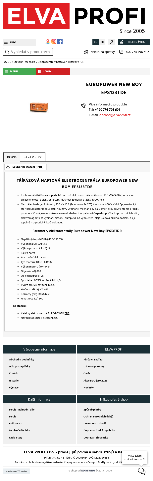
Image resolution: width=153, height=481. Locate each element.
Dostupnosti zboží (94, 423)
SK (102, 42)
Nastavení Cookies (16, 471)
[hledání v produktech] (31, 51)
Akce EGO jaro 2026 (95, 380)
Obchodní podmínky (21, 359)
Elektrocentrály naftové (51, 62)
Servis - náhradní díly (21, 409)
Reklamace (15, 423)
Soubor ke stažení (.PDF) (28, 167)
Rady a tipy (15, 437)
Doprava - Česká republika (99, 430)
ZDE (67, 313)
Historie (14, 380)
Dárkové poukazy (93, 366)
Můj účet (111, 42)
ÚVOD (7, 62)
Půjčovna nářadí (93, 359)
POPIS (12, 157)
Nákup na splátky (102, 52)
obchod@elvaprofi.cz (115, 115)
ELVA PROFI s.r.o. (76, 19)
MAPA (47, 41)
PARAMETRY (33, 157)
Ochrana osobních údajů (98, 416)
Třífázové (75, 62)
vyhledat (8, 52)
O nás (86, 373)
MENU (14, 71)
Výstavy (14, 387)
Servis (12, 416)
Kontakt (14, 373)
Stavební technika (24, 62)
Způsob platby (92, 409)
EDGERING (88, 470)
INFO (13, 42)
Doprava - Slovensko (95, 437)
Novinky (88, 387)
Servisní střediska (19, 430)
